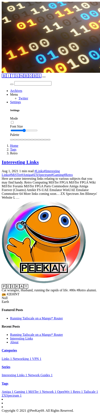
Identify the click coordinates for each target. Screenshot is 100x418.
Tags (13, 149)
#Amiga (26, 175)
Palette (14, 135)
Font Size (16, 126)
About (14, 342)
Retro (78, 391)
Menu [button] (14, 94)
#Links (39, 171)
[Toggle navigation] (44, 77)
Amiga (8, 391)
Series (6, 367)
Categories (9, 350)
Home (14, 145)
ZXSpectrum (12, 395)
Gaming (21, 391)
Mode (14, 118)
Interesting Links (20, 162)
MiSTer (35, 391)
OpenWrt (65, 391)
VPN (36, 359)
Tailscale (91, 391)
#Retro (68, 175)
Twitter (23, 98)
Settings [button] (15, 102)
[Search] (32, 83)
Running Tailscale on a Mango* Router (36, 318)
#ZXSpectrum (41, 175)
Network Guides (40, 375)
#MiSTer (15, 175)
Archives (16, 90)
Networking (22, 359)
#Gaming (57, 175)
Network (49, 391)
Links (7, 359)
